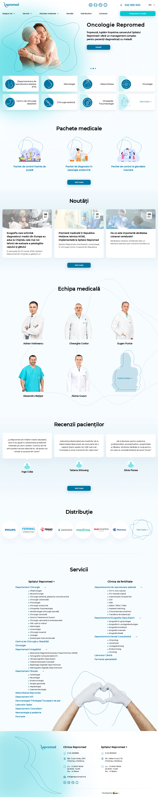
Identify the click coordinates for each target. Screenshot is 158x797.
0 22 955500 (110, 753)
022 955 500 (132, 5)
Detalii (98, 47)
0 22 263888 (73, 753)
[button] (91, 68)
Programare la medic (137, 14)
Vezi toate (79, 265)
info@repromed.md (76, 777)
